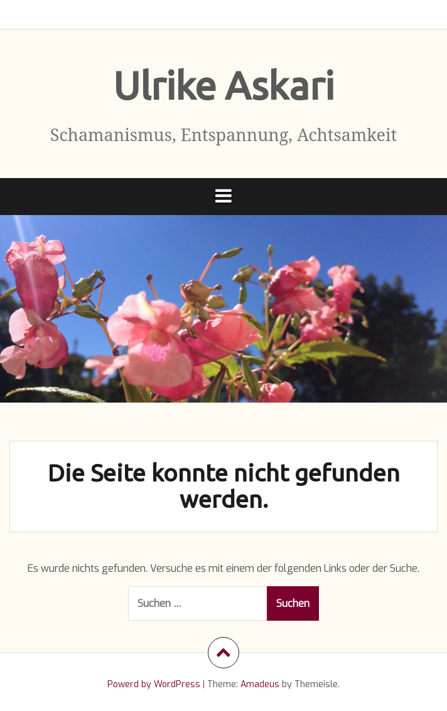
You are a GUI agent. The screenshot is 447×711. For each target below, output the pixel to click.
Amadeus (259, 684)
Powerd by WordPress (153, 684)
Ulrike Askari (223, 85)
